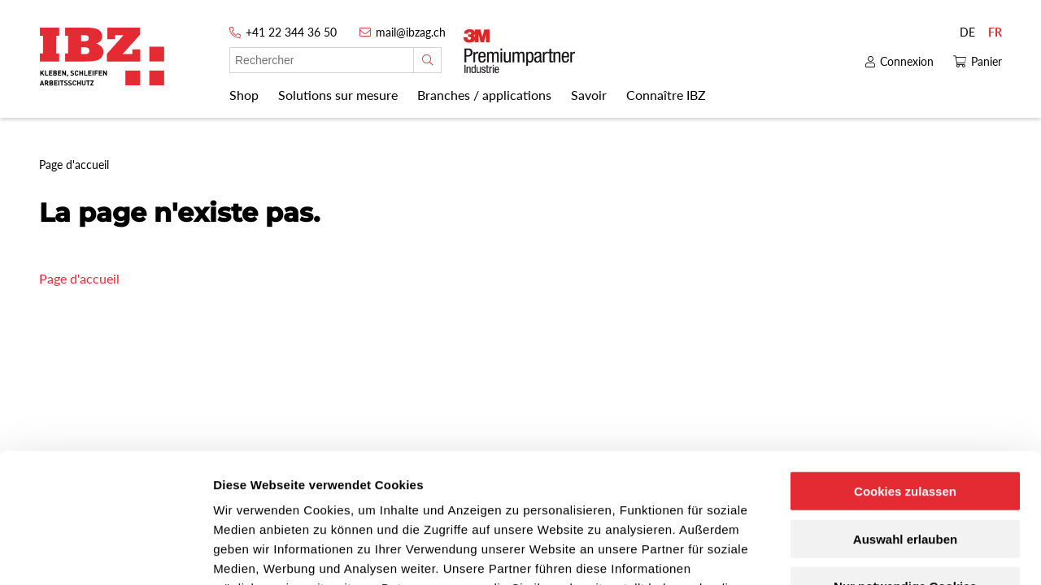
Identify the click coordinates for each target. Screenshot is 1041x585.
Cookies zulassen (905, 371)
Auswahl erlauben (905, 419)
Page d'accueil (79, 278)
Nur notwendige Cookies (905, 467)
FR (995, 32)
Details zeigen (865, 553)
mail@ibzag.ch (411, 32)
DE (967, 32)
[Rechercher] (427, 60)
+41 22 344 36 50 (291, 32)
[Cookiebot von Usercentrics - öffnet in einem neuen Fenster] (105, 553)
